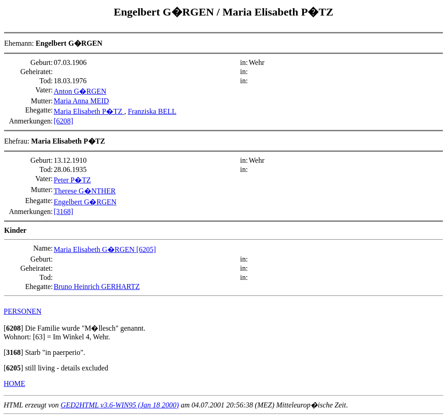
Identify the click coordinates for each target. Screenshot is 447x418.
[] (13, 328)
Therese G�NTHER (84, 191)
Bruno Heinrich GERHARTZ (96, 286)
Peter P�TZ (71, 180)
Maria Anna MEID (81, 101)
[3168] (63, 211)
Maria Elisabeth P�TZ (278, 12)
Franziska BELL (152, 111)
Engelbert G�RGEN (165, 12)
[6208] (63, 121)
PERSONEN (23, 311)
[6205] (146, 249)
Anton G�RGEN (79, 91)
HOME (14, 383)
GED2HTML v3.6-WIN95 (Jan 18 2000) (120, 405)
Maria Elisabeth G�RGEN (94, 249)
